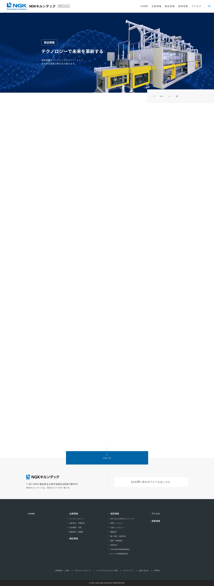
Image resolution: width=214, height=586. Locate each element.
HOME (31, 513)
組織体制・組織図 (75, 532)
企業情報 (73, 513)
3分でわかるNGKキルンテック (121, 519)
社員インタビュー (116, 527)
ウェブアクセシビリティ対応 (107, 570)
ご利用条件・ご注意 (61, 570)
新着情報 (156, 521)
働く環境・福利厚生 (117, 536)
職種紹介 (112, 532)
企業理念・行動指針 (76, 523)
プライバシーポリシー (82, 570)
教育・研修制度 (115, 541)
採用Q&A (113, 545)
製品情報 (73, 538)
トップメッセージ (75, 519)
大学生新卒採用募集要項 (119, 549)
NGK (157, 570)
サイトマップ (128, 570)
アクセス (156, 513)
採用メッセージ (115, 523)
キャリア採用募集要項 (118, 554)
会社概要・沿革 (74, 527)
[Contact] (209, 6)
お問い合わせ (144, 570)
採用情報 (114, 513)
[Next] (169, 96)
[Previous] (154, 96)
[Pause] (177, 96)
